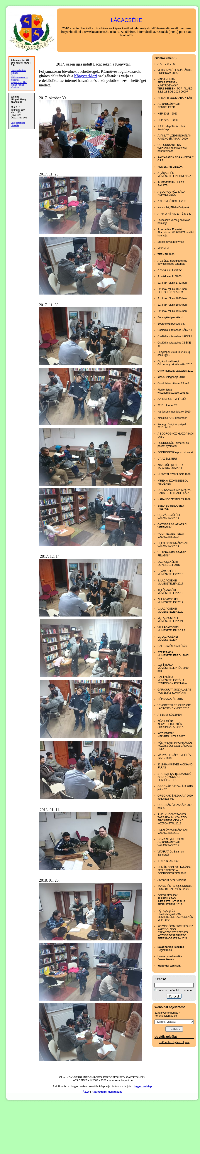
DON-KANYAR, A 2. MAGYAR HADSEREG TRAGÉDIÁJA (175, 492)
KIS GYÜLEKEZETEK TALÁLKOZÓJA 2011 (170, 466)
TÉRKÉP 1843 (166, 254)
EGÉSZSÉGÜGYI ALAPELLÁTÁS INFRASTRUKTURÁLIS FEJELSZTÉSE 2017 (171, 900)
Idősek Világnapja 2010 (171, 377)
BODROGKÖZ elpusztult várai (175, 452)
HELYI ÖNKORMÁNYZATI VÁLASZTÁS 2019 (173, 831)
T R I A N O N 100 (168, 861)
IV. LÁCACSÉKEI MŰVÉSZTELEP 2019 (170, 601)
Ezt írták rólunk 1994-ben (172, 311)
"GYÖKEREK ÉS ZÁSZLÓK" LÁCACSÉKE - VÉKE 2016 (174, 707)
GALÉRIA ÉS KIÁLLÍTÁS (172, 646)
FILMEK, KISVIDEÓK (170, 166)
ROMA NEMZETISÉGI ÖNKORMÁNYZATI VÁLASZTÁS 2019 (171, 842)
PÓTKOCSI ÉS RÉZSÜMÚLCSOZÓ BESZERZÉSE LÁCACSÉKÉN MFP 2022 (175, 915)
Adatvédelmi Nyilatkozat (107, 1091)
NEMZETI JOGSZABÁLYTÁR (175, 97)
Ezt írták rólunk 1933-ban (172, 298)
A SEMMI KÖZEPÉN (170, 714)
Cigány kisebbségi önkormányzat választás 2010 (175, 363)
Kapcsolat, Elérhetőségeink (173, 207)
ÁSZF (86, 1091)
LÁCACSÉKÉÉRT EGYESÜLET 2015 (169, 563)
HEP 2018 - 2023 (168, 113)
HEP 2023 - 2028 (168, 119)
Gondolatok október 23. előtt (174, 383)
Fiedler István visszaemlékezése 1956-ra (173, 391)
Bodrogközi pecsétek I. (171, 317)
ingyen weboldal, (19, 82)
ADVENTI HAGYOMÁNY (172, 879)
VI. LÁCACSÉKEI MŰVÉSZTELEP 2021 (170, 620)
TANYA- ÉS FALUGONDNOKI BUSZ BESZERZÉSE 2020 (175, 887)
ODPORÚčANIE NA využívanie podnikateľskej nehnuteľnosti (172, 148)
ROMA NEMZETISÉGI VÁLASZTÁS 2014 (171, 535)
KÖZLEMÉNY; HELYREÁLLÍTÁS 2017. (172, 735)
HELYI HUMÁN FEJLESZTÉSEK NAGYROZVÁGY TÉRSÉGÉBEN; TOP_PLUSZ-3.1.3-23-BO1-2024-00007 (175, 85)
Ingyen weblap (143, 1086)
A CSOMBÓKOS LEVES (172, 201)
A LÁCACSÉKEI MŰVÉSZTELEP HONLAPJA (174, 175)
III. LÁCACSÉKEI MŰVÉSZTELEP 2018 (170, 591)
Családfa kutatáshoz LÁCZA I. (175, 330)
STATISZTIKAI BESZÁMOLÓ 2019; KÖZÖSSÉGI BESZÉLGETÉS (175, 777)
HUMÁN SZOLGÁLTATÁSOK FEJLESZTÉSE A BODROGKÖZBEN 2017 (175, 870)
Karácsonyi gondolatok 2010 (174, 411)
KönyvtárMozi (85, 76)
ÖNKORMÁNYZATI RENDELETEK (169, 106)
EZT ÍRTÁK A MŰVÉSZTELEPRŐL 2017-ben (173, 655)
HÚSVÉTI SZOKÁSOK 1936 (174, 474)
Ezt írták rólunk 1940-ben (172, 304)
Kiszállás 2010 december (172, 417)
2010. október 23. (168, 405)
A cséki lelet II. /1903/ (170, 276)
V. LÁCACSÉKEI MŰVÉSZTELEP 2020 (170, 610)
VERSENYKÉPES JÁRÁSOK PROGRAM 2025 (175, 72)
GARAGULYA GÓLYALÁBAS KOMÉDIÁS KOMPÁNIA (174, 691)
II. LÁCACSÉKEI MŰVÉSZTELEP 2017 (170, 582)
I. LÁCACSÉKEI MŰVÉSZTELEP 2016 (170, 573)
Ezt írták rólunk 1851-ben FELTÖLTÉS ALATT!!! (172, 291)
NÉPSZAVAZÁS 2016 (170, 699)
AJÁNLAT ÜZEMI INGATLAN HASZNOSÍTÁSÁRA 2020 (174, 137)
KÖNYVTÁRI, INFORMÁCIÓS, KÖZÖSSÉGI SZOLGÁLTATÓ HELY (175, 745)
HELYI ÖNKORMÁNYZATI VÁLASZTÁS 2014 (173, 545)
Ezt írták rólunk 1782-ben (172, 282)
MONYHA (163, 248)
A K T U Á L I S (166, 63)
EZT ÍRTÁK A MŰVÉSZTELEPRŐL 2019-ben (173, 667)
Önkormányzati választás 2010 (175, 370)
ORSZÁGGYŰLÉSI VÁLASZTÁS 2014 (169, 517)
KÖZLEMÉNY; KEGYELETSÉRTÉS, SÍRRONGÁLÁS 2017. (171, 724)
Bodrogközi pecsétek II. (171, 323)
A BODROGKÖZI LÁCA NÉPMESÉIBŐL (171, 193)
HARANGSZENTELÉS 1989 (174, 499)
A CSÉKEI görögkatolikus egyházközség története (172, 262)
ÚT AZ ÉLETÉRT (167, 458)
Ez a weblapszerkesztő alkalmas (19, 77)
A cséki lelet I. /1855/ (169, 270)
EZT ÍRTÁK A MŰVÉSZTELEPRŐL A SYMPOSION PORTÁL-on (173, 680)
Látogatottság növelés (18, 124)
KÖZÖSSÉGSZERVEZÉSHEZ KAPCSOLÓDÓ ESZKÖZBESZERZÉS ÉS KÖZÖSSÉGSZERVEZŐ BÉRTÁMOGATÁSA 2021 (175, 932)
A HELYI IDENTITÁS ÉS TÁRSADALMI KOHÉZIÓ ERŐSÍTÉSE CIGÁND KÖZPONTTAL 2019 (172, 819)
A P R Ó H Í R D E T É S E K (174, 213)
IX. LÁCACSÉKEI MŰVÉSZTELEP (168, 638)
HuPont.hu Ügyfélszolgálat (174, 1042)
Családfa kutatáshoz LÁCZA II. (175, 336)
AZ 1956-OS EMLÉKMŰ (172, 399)
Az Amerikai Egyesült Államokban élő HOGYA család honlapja (175, 232)
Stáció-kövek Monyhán (171, 241)
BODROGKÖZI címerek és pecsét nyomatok (173, 444)
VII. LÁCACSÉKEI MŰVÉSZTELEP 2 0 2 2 (171, 629)
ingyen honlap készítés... (17, 86)
